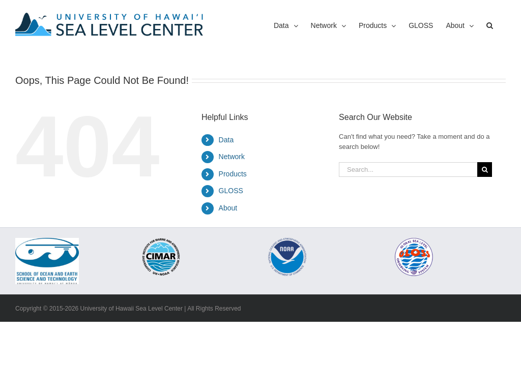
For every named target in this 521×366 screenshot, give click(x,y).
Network (232, 156)
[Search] (484, 169)
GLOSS (231, 191)
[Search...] (408, 169)
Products (233, 174)
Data (226, 140)
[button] (489, 25)
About (228, 208)
